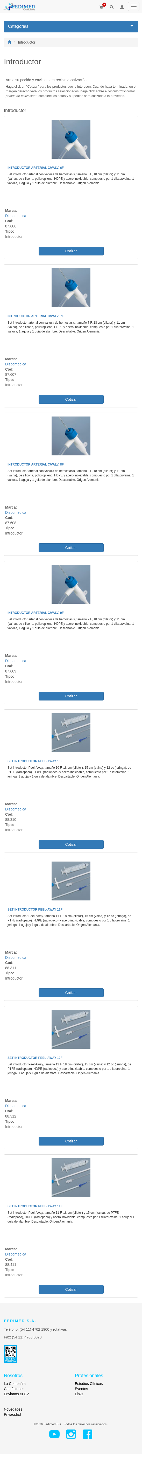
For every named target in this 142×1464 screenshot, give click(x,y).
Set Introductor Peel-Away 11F (35, 909)
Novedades (13, 1409)
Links (79, 1394)
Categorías (71, 26)
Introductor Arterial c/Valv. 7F (36, 316)
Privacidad (12, 1414)
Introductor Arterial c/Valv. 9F (36, 613)
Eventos (81, 1389)
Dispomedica (15, 216)
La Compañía (15, 1384)
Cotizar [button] (71, 251)
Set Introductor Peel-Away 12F (35, 1058)
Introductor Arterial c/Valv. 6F (36, 168)
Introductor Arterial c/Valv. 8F (36, 464)
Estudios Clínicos (89, 1384)
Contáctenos (14, 1389)
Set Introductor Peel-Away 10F (35, 761)
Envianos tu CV (16, 1394)
